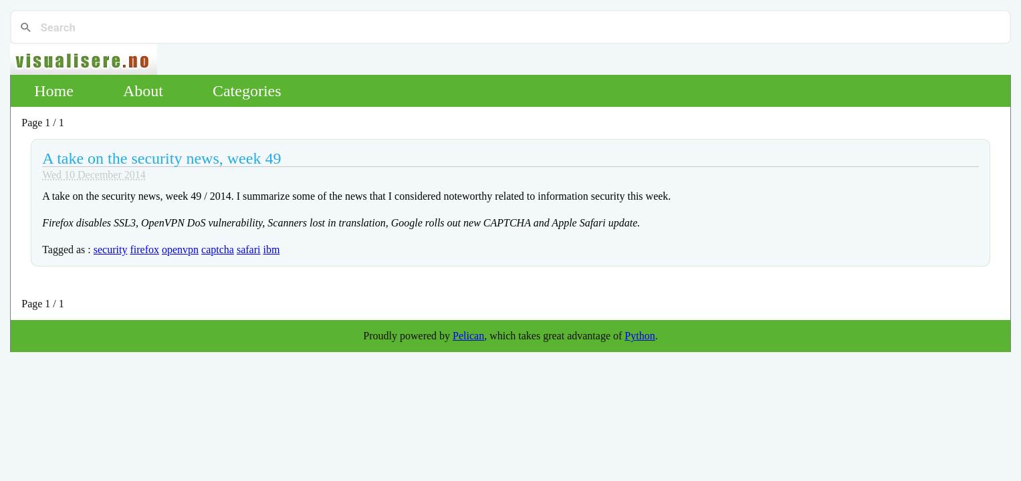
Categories (247, 91)
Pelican (468, 335)
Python (640, 335)
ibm (271, 249)
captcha (217, 249)
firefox (144, 249)
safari (249, 249)
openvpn (180, 249)
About (143, 91)
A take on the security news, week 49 (161, 158)
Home (54, 91)
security (111, 249)
